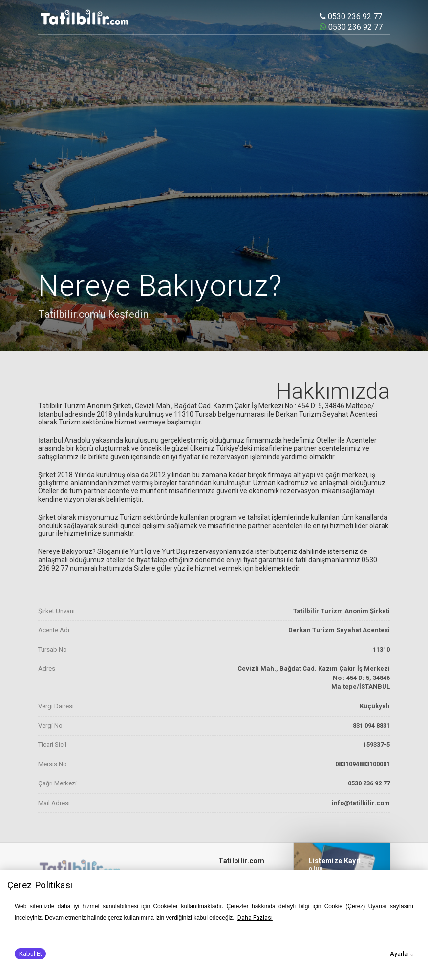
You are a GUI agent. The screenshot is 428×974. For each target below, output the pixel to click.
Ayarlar (399, 953)
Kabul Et (30, 953)
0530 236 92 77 (351, 16)
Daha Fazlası (255, 917)
